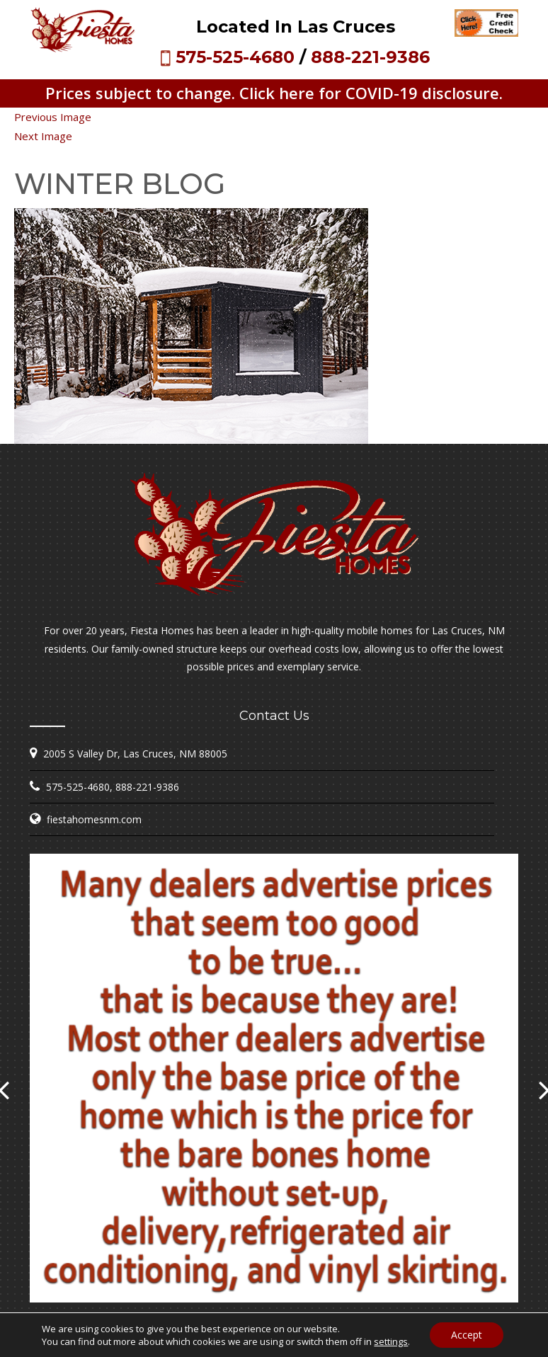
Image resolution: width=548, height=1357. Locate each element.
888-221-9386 (370, 57)
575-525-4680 (235, 57)
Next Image (43, 136)
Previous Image (52, 117)
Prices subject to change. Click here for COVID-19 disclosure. (274, 92)
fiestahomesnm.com (94, 819)
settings (391, 1341)
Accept (466, 1334)
